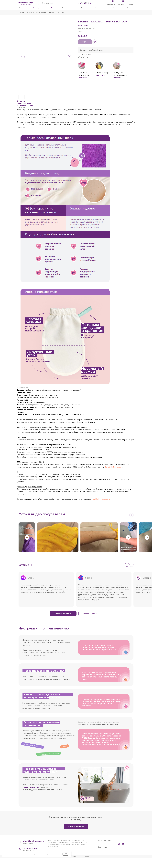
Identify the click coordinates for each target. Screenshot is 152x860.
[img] (131, 2)
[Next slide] (131, 515)
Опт (52, 8)
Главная (21, 12)
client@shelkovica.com (113, 467)
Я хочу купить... (47, 3)
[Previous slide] (127, 515)
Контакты (130, 8)
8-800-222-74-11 (30, 850)
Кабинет (130, 4)
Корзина (121, 4)
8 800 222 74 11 (85, 4)
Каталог (21, 8)
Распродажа (38, 8)
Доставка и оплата (104, 845)
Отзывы (83, 8)
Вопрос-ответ (67, 8)
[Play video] (27, 537)
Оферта (86, 858)
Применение (99, 8)
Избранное (111, 4)
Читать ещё (84, 603)
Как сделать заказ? (104, 842)
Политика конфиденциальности (65, 858)
